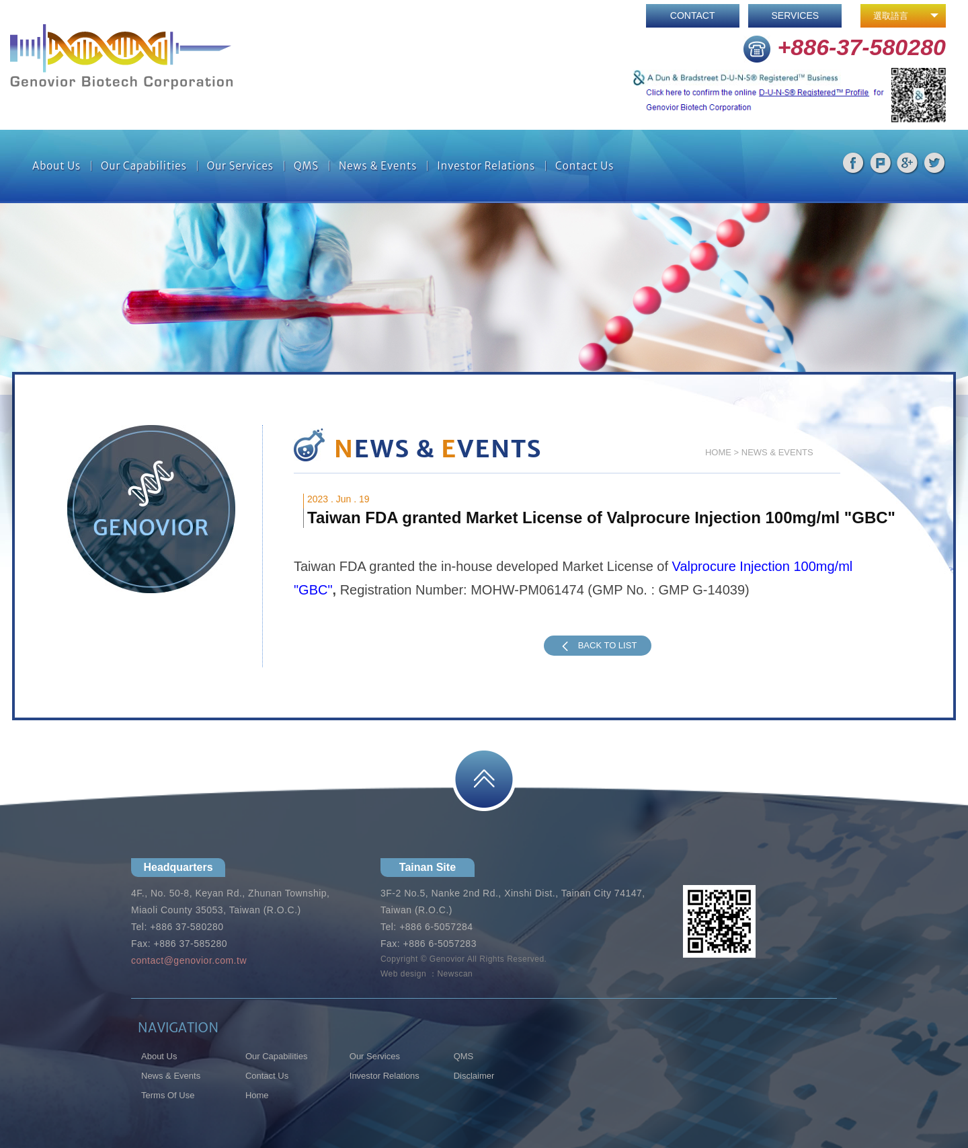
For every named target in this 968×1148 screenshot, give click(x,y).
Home (257, 1095)
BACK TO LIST (597, 646)
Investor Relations (486, 165)
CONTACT (692, 15)
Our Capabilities (144, 165)
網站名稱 (121, 56)
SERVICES (795, 15)
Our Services (240, 165)
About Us (56, 165)
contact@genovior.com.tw (189, 960)
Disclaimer (474, 1076)
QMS (306, 165)
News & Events (378, 165)
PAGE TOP (484, 779)
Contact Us (584, 165)
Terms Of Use (167, 1095)
